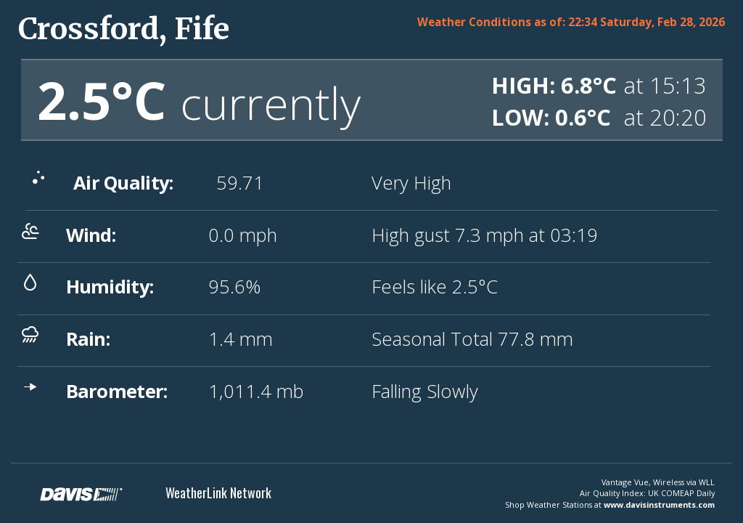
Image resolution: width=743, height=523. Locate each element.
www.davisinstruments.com (659, 504)
